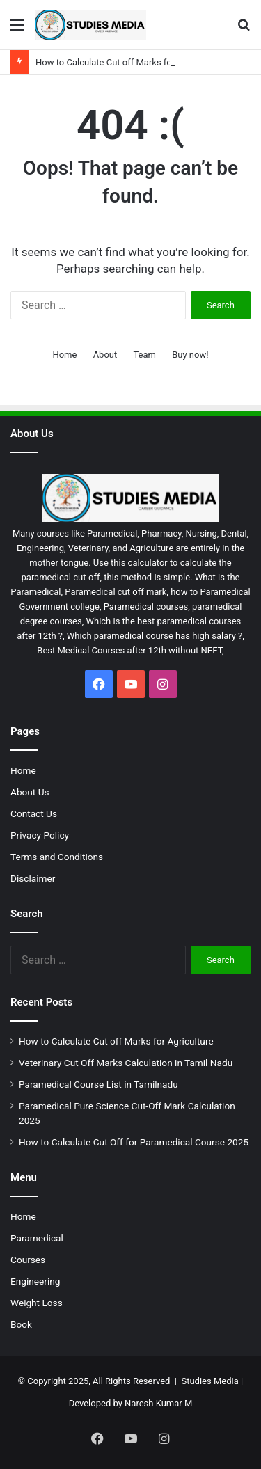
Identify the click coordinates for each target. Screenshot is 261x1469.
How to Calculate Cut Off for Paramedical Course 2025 (133, 1142)
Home (64, 354)
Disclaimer (32, 878)
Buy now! (190, 354)
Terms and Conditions (56, 856)
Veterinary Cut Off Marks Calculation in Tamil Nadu (125, 1062)
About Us (29, 791)
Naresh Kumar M (158, 1403)
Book (21, 1324)
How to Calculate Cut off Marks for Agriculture (128, 62)
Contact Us (33, 813)
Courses (27, 1259)
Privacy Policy (39, 835)
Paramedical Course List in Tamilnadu (98, 1084)
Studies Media (209, 1381)
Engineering (35, 1281)
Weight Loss (36, 1302)
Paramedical (36, 1238)
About (105, 354)
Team (144, 354)
